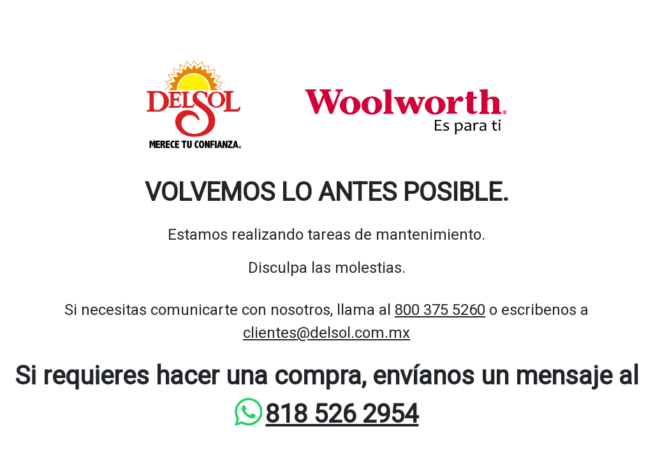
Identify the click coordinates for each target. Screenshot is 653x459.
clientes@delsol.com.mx (326, 333)
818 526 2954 (341, 414)
